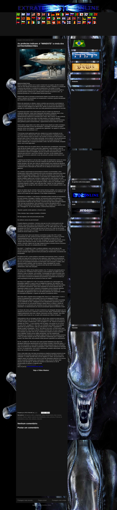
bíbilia (43, 415)
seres (26, 419)
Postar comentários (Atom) (44, 505)
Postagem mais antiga (59, 500)
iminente (20, 417)
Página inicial (42, 500)
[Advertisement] (49, 28)
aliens (32, 415)
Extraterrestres (49, 415)
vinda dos (39, 419)
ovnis (47, 417)
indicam (25, 417)
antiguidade (38, 415)
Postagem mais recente (25, 500)
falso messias (57, 415)
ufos (30, 419)
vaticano (34, 419)
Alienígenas (27, 415)
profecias (52, 417)
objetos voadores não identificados (36, 417)
